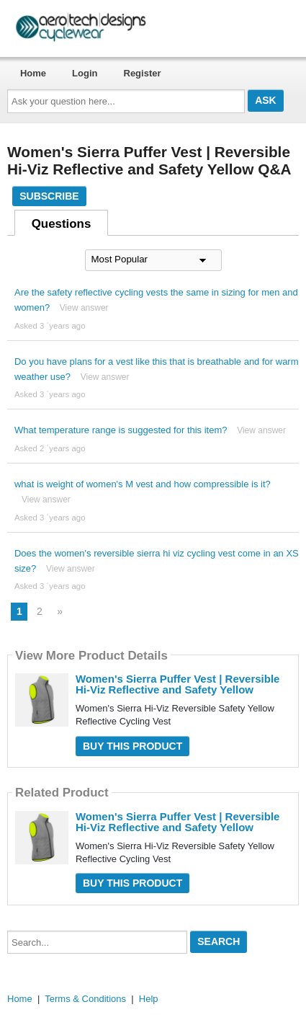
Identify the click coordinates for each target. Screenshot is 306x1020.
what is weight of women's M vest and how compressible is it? (142, 484)
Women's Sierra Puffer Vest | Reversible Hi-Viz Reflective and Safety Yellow (177, 684)
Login (84, 73)
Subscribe (48, 196)
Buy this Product (132, 746)
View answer (84, 308)
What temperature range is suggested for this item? (121, 430)
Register (142, 73)
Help (148, 998)
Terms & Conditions (85, 998)
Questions (61, 224)
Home (33, 73)
